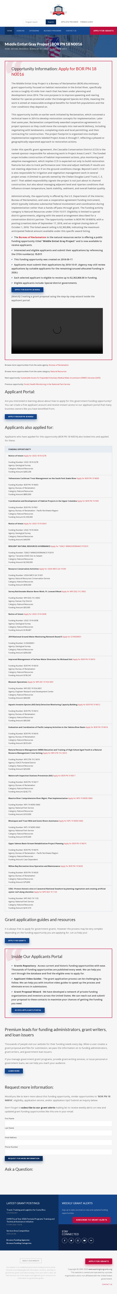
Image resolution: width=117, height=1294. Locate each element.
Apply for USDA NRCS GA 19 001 (53, 569)
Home (9, 31)
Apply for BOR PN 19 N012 (89, 704)
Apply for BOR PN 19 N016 (97, 727)
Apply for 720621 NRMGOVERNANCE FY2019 (70, 546)
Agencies (20, 31)
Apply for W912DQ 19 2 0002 (74, 591)
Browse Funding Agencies (18, 1240)
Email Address (11, 1137)
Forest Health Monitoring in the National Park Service (47, 384)
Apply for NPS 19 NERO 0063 (71, 821)
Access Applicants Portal (28, 1010)
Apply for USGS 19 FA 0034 (35, 523)
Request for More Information (23, 1158)
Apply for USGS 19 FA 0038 (35, 614)
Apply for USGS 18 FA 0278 (35, 455)
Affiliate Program (69, 22)
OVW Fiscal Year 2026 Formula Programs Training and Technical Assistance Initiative (31, 1220)
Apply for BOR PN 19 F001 (88, 501)
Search (51, 22)
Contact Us (71, 31)
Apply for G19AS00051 (71, 636)
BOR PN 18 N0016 (60, 49)
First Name (9, 1118)
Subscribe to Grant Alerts (91, 1220)
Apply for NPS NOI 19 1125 (45, 892)
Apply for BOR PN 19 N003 (88, 478)
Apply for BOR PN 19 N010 (84, 659)
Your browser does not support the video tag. (57, 331)
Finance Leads (86, 22)
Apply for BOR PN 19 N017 (64, 775)
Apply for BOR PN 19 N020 (72, 866)
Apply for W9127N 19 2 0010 (55, 753)
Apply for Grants (103, 31)
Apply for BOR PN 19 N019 (75, 843)
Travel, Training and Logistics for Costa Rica (26, 1210)
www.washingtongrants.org (100, 1269)
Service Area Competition (18, 1230)
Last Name (9, 1128)
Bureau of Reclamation (40, 49)
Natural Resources (20, 49)
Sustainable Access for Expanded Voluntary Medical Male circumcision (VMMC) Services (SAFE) (61, 378)
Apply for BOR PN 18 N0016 (27, 290)
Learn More (14, 1071)
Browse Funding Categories (19, 1243)
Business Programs (52, 31)
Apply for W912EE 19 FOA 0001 (41, 682)
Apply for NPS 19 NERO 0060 (80, 798)
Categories (34, 31)
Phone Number (11, 1147)
